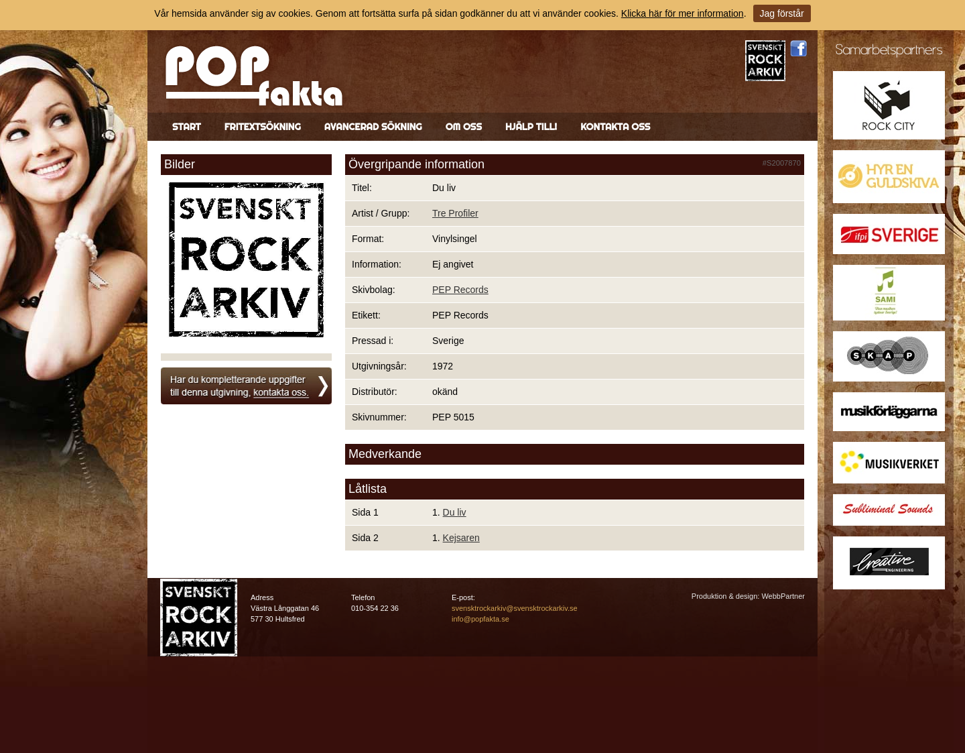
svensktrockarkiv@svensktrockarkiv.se (515, 608)
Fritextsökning (262, 127)
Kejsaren (461, 537)
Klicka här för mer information (682, 13)
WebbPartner (783, 596)
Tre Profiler (455, 213)
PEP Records (460, 289)
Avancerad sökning (373, 127)
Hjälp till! (531, 127)
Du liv (454, 512)
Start (186, 127)
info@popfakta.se (480, 619)
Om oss (464, 127)
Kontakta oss (615, 127)
